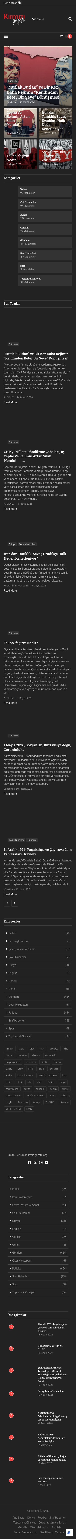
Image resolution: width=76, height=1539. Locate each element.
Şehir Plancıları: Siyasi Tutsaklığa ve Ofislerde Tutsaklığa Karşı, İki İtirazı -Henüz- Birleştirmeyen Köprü (52, 1374)
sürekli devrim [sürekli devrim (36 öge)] (13, 1095)
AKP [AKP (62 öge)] (42, 1048)
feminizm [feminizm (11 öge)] (31, 1061)
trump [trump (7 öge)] (36, 1102)
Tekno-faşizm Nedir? (18, 158)
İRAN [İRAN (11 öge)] (29, 1108)
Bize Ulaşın (46, 1532)
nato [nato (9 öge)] (39, 1082)
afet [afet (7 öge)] (32, 1048)
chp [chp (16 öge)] (66, 1048)
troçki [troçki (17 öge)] (9, 1102)
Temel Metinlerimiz (25, 1532)
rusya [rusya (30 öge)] (63, 1082)
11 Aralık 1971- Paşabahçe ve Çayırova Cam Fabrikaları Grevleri (52, 1327)
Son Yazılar (12, 303)
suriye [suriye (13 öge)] (65, 1088)
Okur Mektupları (27, 544)
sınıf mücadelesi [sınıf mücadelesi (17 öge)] (36, 1095)
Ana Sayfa (19, 1517)
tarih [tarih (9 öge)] (52, 1095)
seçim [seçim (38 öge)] (53, 1088)
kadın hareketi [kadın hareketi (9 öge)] (25, 1075)
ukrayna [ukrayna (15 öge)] (64, 1102)
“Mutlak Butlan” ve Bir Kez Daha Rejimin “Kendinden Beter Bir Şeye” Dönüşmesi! (34, 92)
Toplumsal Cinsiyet (24, 1522)
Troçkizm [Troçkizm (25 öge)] (23, 1102)
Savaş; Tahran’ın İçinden (51, 1391)
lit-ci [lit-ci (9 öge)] (19, 1082)
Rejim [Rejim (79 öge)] (51, 1082)
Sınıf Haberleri (57, 1517)
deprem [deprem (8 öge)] (22, 1055)
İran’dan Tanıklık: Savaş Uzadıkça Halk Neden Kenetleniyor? (54, 121)
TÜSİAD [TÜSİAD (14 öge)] (50, 1102)
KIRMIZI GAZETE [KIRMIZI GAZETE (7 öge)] (48, 1075)
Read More (10, 402)
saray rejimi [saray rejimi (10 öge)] (12, 1088)
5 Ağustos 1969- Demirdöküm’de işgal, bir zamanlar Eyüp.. (51, 1438)
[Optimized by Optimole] (69, 1532)
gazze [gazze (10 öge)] (9, 1068)
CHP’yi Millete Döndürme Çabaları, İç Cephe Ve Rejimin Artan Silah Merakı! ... (34, 456)
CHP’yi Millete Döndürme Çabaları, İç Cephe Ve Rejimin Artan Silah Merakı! (20, 114)
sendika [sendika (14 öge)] (40, 1088)
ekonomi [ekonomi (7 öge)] (50, 1055)
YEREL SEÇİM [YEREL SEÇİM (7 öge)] (13, 1108)
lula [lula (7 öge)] (29, 1082)
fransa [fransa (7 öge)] (57, 1061)
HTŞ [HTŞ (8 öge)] (30, 1068)
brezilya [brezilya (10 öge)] (54, 1048)
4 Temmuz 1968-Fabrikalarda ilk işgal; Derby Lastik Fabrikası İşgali (52, 1416)
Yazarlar (60, 1532)
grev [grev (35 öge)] (20, 1068)
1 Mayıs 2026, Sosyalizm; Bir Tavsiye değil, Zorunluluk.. (53, 154)
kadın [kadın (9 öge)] (9, 1075)
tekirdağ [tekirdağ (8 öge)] (65, 1095)
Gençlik (22, 1527)
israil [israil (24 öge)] (41, 1068)
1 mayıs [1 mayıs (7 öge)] (10, 1048)
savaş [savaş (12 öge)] (27, 1088)
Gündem (12, 81)
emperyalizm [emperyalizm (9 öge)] (13, 1061)
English (56, 1527)
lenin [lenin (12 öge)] (8, 1082)
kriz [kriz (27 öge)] (64, 1075)
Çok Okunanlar (16, 840)
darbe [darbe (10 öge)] (9, 1055)
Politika (42, 1517)
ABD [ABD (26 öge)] (21, 1048)
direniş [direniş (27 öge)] (36, 1055)
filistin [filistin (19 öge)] (44, 1061)
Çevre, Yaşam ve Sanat (52, 1522)
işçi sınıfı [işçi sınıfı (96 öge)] (54, 1068)
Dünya (12, 544)
